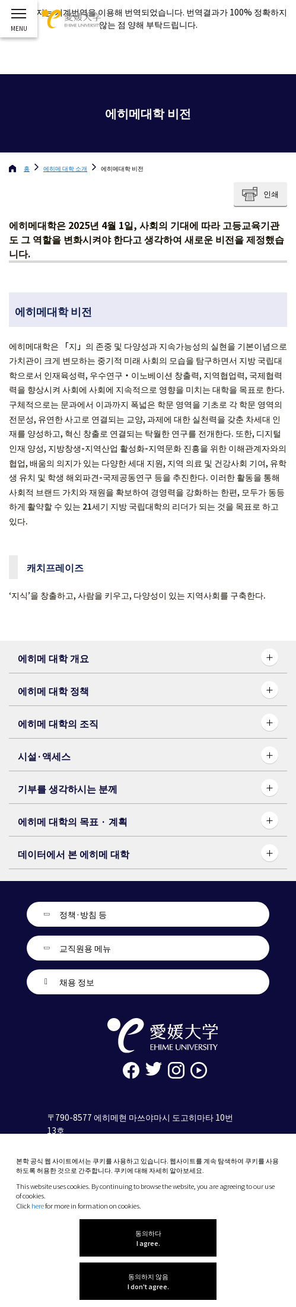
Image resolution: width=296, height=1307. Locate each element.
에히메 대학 (65, 168)
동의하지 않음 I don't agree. (148, 1281)
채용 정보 (76, 982)
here (37, 1205)
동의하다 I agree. (148, 1238)
